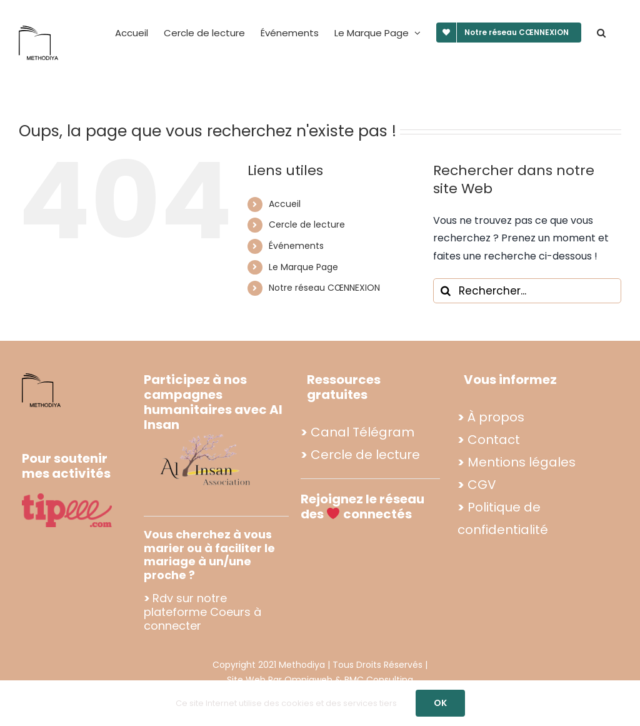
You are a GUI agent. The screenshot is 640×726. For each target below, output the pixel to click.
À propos (496, 417)
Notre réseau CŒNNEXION (324, 287)
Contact (494, 439)
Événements (296, 245)
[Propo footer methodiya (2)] (206, 433)
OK (440, 703)
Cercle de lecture (307, 224)
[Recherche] (445, 290)
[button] (601, 32)
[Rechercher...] (527, 290)
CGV (482, 484)
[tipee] (67, 498)
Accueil (285, 204)
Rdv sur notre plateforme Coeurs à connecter (202, 611)
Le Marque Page (303, 267)
